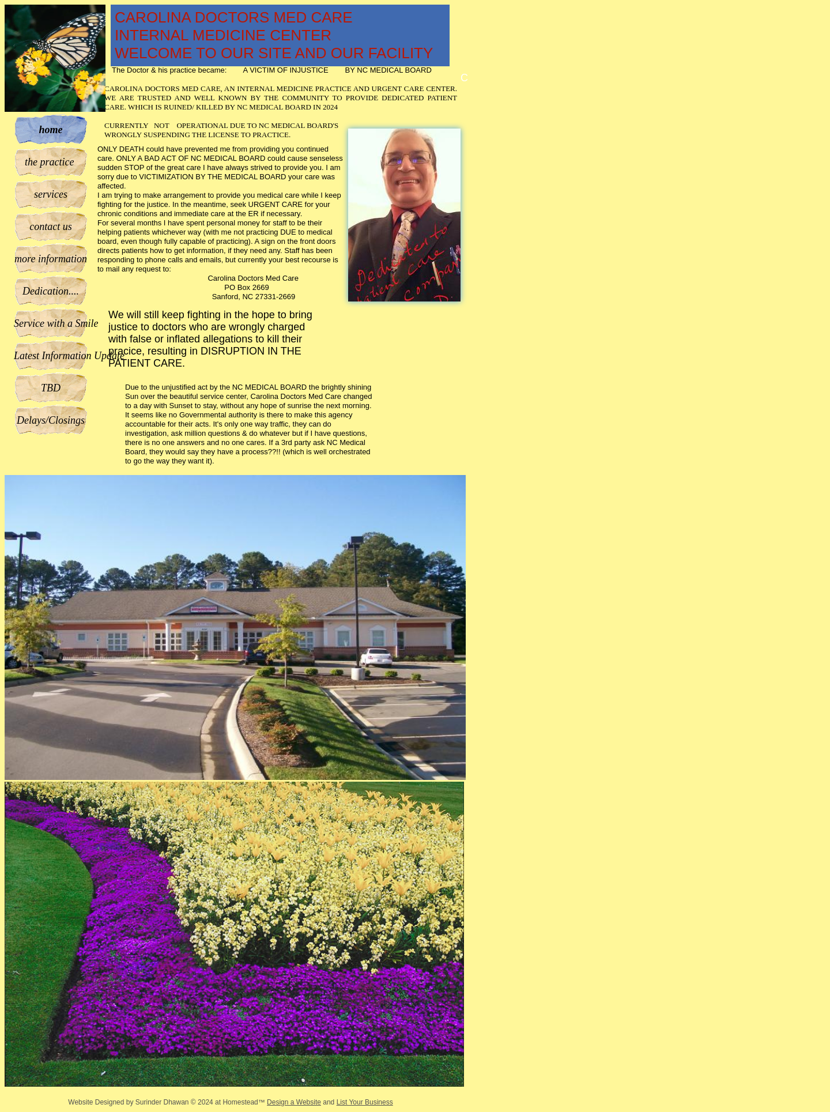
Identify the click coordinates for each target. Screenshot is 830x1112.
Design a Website (294, 1102)
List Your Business (365, 1102)
